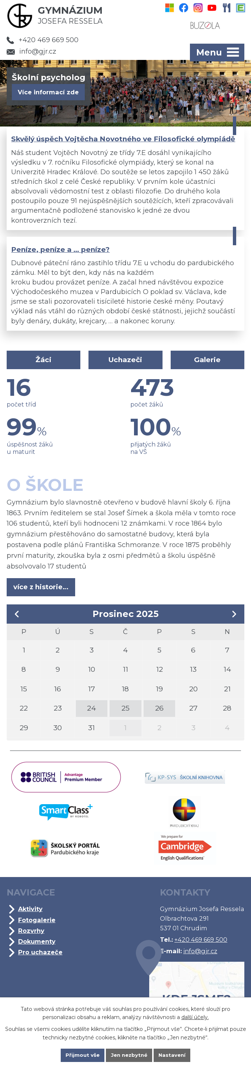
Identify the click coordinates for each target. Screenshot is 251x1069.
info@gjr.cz (31, 51)
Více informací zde (48, 92)
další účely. (195, 1016)
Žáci (44, 362)
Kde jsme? (189, 993)
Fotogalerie (37, 926)
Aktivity (31, 915)
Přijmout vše (80, 1055)
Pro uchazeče (41, 958)
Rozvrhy (32, 936)
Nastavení (174, 1055)
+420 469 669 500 (42, 40)
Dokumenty (37, 947)
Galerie (207, 362)
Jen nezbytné (129, 1055)
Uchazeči (125, 362)
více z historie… (41, 589)
